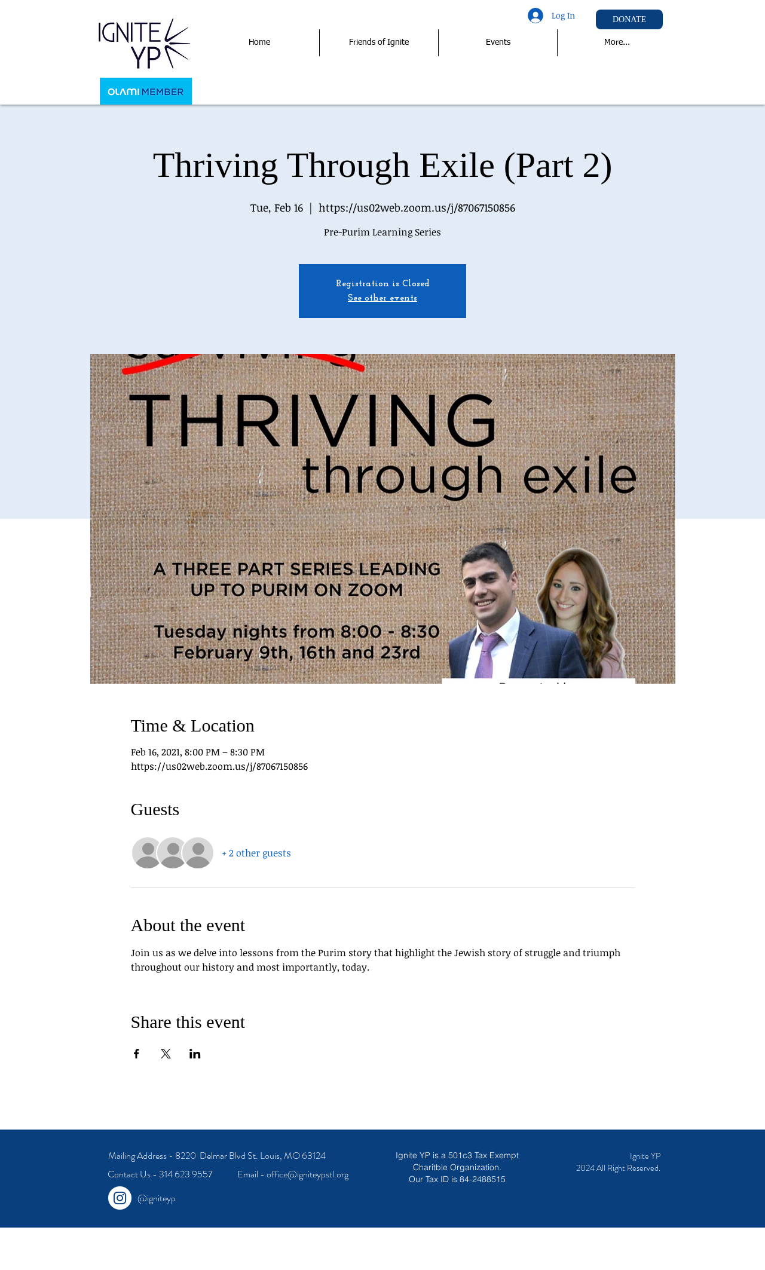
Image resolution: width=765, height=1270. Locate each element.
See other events (382, 298)
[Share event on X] (166, 1053)
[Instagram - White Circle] (119, 1198)
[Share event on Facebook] (136, 1053)
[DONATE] (629, 19)
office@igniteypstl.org (307, 1174)
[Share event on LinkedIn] (195, 1053)
